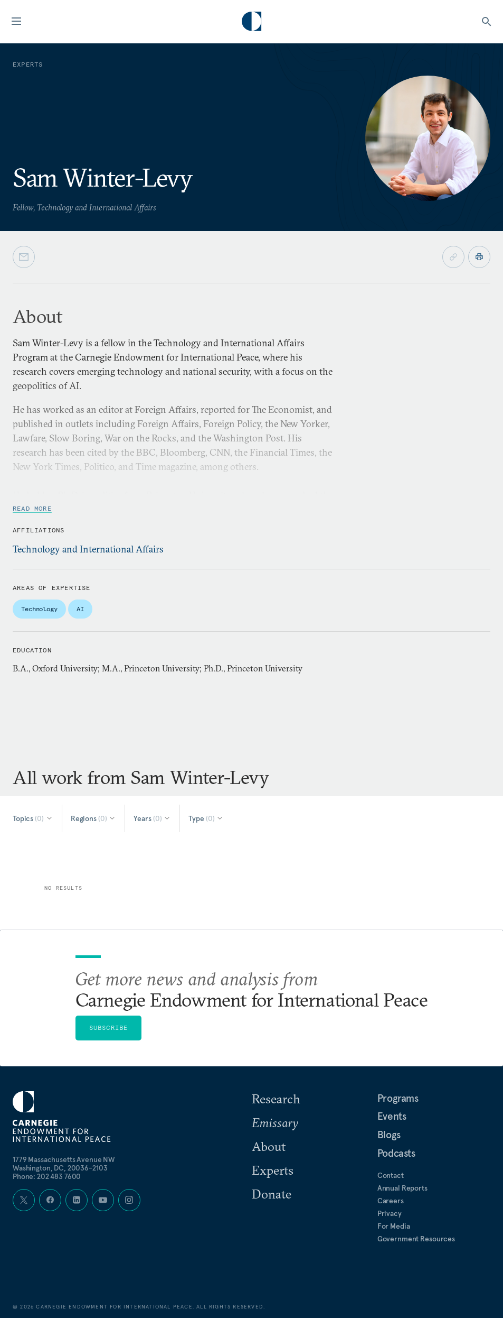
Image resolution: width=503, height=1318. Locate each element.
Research (276, 1099)
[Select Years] (152, 818)
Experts (272, 1170)
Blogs (389, 1134)
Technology (39, 609)
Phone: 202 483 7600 (47, 1176)
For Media (393, 1226)
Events (391, 1116)
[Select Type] (206, 818)
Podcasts (396, 1153)
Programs (398, 1098)
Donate (271, 1194)
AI (80, 609)
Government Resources (416, 1238)
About (269, 1146)
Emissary (275, 1122)
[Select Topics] (33, 818)
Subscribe (108, 1027)
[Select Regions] (94, 818)
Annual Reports (402, 1188)
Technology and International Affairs (88, 549)
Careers (390, 1200)
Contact (390, 1175)
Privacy (389, 1213)
